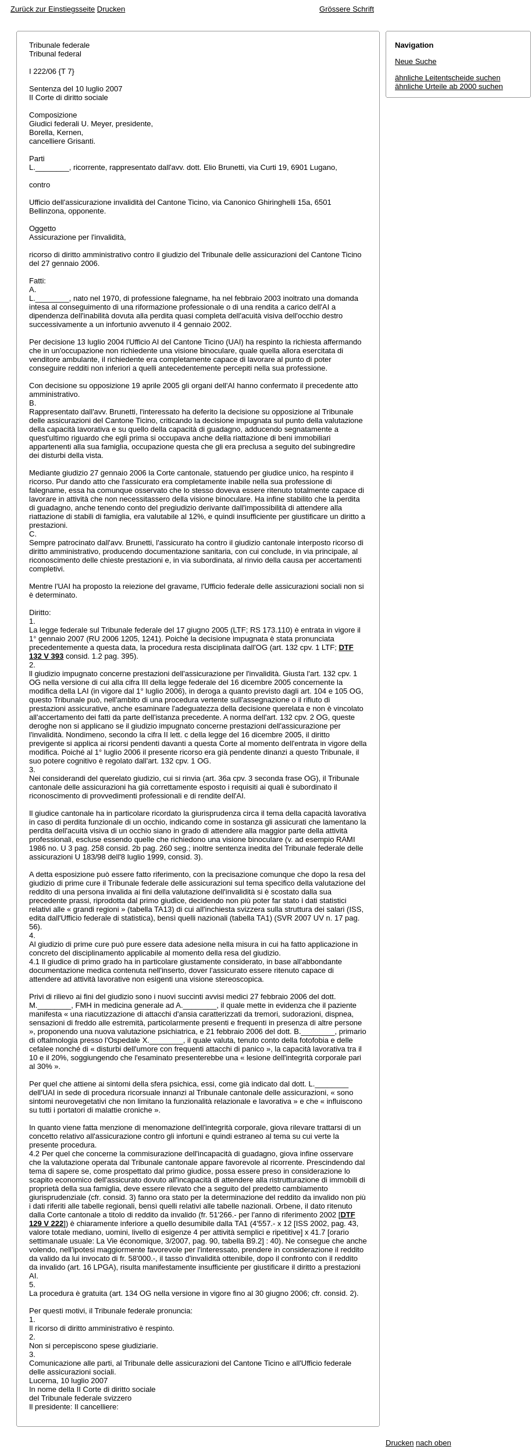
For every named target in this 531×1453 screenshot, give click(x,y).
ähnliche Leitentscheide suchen (447, 77)
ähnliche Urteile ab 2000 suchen (449, 86)
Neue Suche (416, 61)
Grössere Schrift (346, 9)
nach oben (433, 1442)
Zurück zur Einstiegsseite (52, 9)
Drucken (111, 9)
